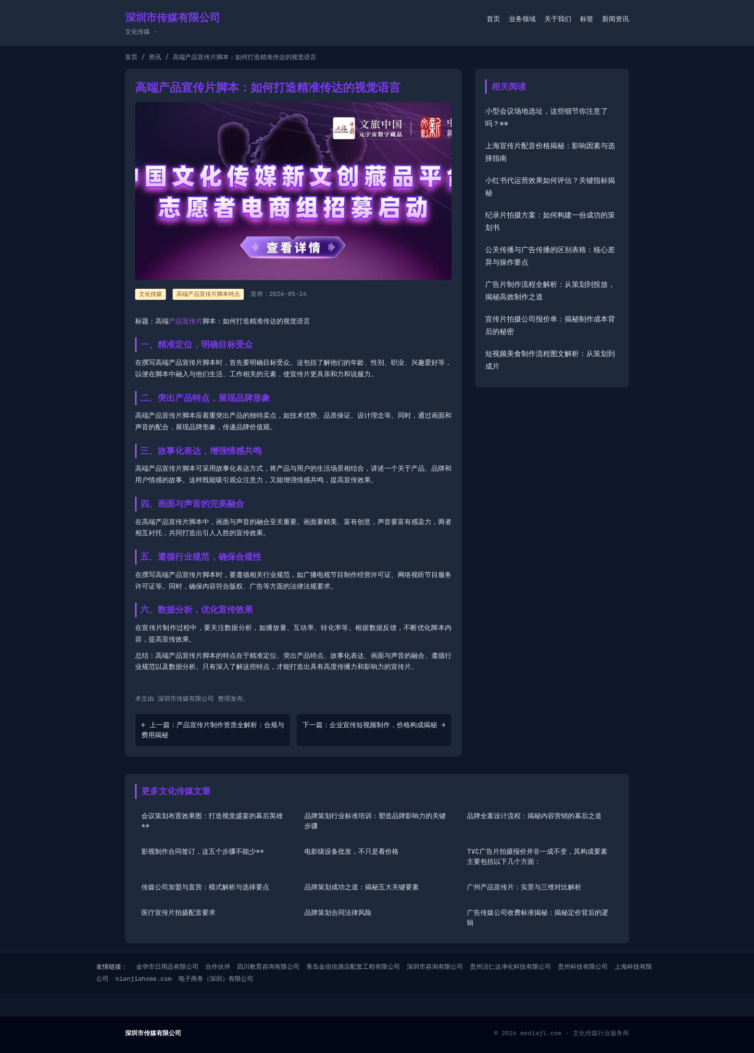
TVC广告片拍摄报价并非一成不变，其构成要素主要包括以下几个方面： (537, 856)
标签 (586, 18)
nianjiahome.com (143, 979)
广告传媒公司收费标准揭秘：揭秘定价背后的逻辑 (537, 917)
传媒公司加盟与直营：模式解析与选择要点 (205, 887)
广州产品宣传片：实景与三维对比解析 (524, 887)
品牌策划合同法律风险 (338, 912)
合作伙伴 (217, 967)
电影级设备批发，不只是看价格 (351, 851)
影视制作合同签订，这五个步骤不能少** (202, 851)
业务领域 (522, 18)
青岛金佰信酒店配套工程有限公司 (353, 967)
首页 (493, 18)
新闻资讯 (615, 18)
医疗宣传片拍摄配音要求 (178, 912)
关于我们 (557, 18)
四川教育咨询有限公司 (268, 967)
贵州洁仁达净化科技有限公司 (510, 967)
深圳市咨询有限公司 (435, 967)
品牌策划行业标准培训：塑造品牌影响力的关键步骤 (375, 820)
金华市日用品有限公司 (167, 967)
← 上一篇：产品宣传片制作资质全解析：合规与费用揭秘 (212, 729)
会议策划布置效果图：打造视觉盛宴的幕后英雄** (212, 820)
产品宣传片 (185, 321)
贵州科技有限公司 (583, 967)
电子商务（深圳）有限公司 (215, 979)
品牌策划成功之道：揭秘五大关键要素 (361, 887)
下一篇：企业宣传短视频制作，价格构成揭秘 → (373, 724)
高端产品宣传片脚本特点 (208, 294)
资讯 (155, 57)
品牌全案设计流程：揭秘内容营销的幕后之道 (534, 815)
